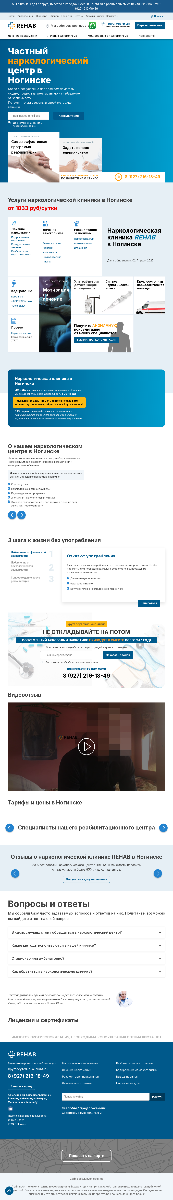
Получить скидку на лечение (86, 879)
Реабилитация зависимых (85, 231)
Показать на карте (86, 1155)
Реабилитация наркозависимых (21, 253)
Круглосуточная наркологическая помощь (149, 285)
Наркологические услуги (21, 338)
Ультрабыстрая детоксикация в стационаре (86, 285)
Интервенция (25, 16)
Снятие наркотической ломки (117, 285)
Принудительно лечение (20, 246)
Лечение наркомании (20, 230)
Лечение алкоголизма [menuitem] (62, 35)
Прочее (17, 327)
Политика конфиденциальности (27, 1115)
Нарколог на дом (21, 333)
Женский (48, 247)
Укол (30, 301)
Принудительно (52, 257)
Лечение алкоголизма (53, 231)
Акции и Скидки (95, 16)
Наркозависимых (84, 238)
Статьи (79, 16)
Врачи (11, 16)
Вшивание (17, 296)
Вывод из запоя (52, 243)
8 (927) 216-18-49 (115, 24)
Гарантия (66, 16)
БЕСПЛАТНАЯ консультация (96, 339)
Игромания (80, 247)
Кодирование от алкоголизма (136, 1070)
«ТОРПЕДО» (18, 301)
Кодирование (21, 291)
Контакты (112, 16)
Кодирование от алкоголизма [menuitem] (108, 35)
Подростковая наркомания (20, 239)
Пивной (47, 261)
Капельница (50, 252)
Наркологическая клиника (80, 1063)
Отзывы (54, 16)
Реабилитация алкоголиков (134, 1063)
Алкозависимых (83, 243)
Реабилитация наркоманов (80, 1076)
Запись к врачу (21, 1086)
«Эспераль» (18, 305)
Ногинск (158, 16)
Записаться (149, 603)
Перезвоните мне (149, 25)
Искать (157, 1097)
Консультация (69, 116)
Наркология (147, 35)
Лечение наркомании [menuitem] (22, 35)
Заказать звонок (118, 655)
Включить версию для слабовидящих (32, 1063)
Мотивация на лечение (55, 294)
